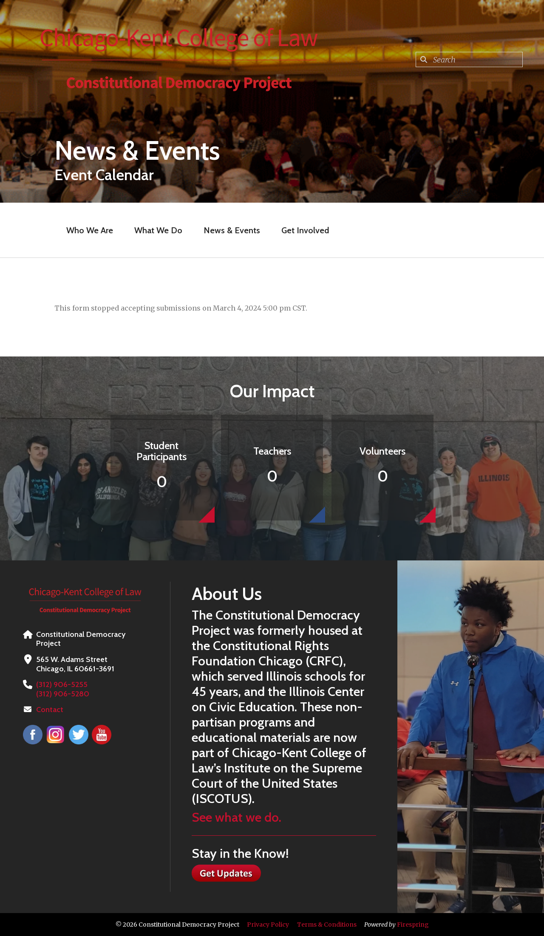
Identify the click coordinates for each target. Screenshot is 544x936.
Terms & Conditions (327, 924)
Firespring (413, 924)
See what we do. (236, 817)
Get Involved (305, 230)
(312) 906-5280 (62, 693)
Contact (49, 709)
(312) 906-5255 (62, 684)
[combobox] (469, 59)
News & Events (232, 230)
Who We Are (89, 230)
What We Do (158, 230)
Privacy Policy (268, 924)
